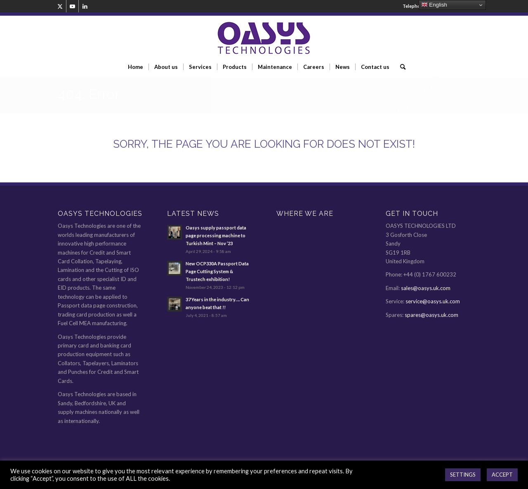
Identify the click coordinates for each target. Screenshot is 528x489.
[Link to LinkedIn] (85, 6)
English (434, 5)
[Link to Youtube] (72, 6)
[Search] (400, 67)
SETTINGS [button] (463, 474)
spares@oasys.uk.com (431, 315)
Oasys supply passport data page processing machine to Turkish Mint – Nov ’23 (216, 235)
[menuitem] (135, 67)
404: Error (89, 94)
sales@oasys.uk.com (425, 288)
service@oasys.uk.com (432, 301)
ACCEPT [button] (502, 474)
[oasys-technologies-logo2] (264, 38)
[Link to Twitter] (60, 6)
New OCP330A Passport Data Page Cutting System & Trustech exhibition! (217, 271)
